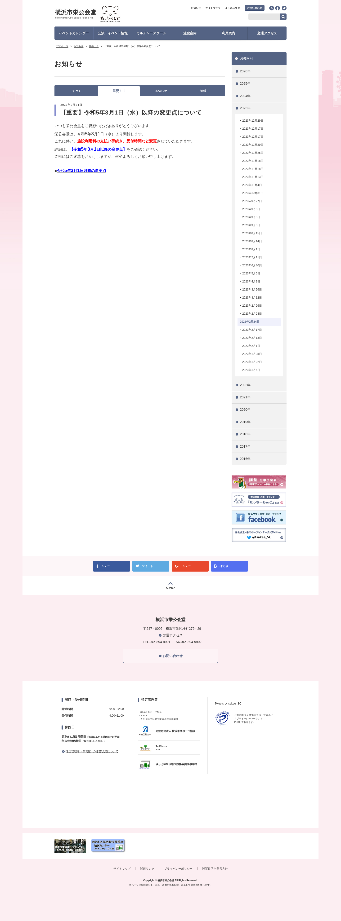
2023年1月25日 (252, 354)
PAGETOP (170, 585)
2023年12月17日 (252, 128)
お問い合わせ (254, 8)
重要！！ (94, 46)
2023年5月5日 (251, 273)
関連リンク (147, 868)
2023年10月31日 (252, 193)
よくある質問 (232, 8)
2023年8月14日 (252, 241)
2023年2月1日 (251, 346)
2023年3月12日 (252, 297)
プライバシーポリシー (178, 868)
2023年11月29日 (252, 144)
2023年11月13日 (252, 177)
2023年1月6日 (251, 370)
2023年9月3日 (251, 217)
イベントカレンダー (74, 33)
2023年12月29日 (252, 120)
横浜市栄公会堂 (96, 15)
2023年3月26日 (252, 289)
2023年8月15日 (252, 233)
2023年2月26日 (252, 305)
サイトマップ (213, 8)
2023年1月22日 (252, 362)
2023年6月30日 (252, 265)
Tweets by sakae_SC (228, 703)
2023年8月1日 (251, 249)
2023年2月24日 (252, 313)
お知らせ (196, 8)
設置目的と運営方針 (215, 868)
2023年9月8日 (251, 209)
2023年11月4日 (252, 185)
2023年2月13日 (252, 337)
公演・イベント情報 (113, 33)
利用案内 (228, 33)
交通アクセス (267, 33)
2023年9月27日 (252, 201)
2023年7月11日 (252, 257)
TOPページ (62, 46)
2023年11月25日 (252, 152)
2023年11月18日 (252, 161)
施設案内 (190, 33)
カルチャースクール (151, 33)
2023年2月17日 (252, 329)
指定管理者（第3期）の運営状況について (92, 751)
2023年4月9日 (251, 281)
